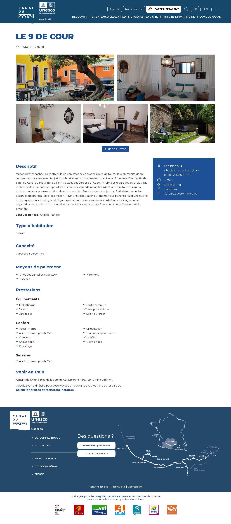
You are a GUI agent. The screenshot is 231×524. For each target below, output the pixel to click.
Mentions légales (98, 486)
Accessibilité (135, 486)
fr (196, 9)
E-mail (168, 180)
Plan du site (118, 486)
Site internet (172, 185)
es (218, 9)
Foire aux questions (96, 445)
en (207, 9)
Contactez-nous (96, 453)
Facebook (171, 189)
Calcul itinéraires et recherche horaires (45, 390)
